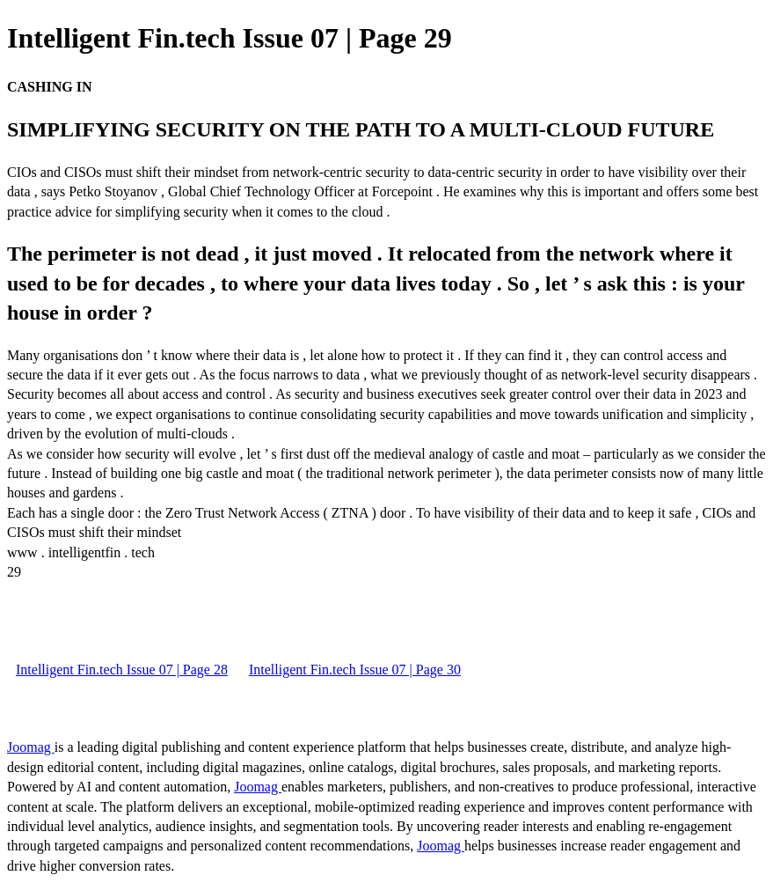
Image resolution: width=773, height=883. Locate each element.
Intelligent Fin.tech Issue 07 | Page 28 (122, 669)
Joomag (31, 747)
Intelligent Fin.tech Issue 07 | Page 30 (355, 669)
